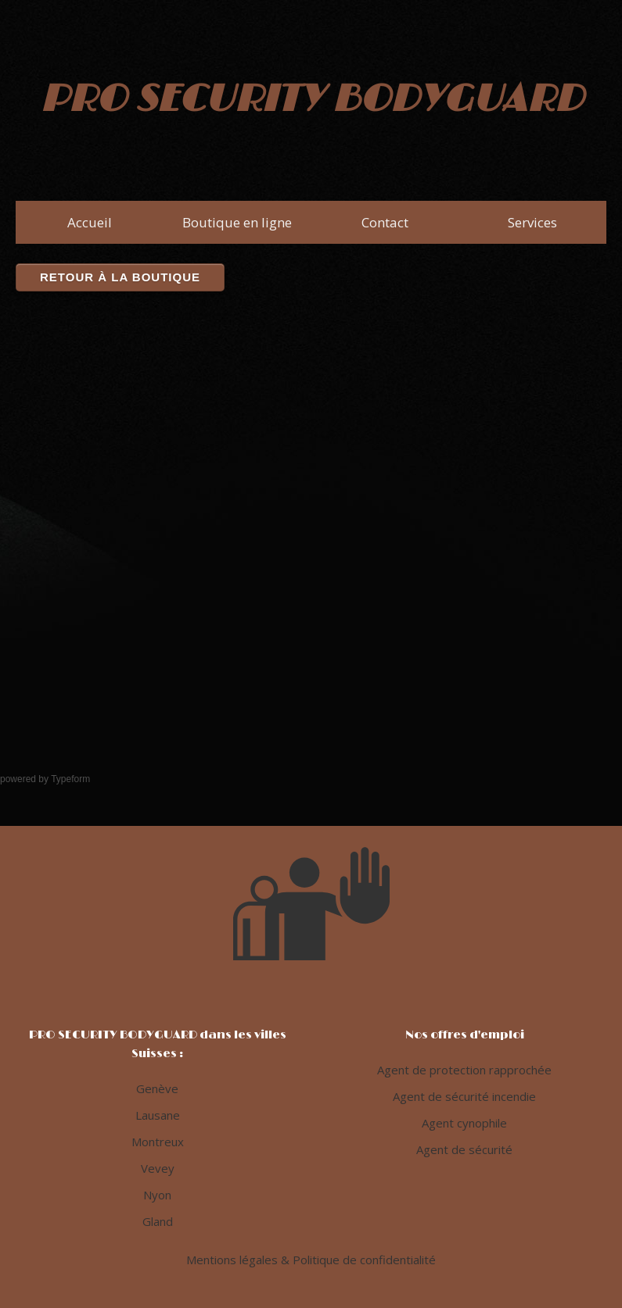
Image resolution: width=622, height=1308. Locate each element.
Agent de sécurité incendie (464, 1096)
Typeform (70, 779)
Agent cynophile (464, 1123)
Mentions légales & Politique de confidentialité (311, 1259)
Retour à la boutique (120, 277)
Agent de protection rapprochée (464, 1069)
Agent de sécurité (464, 1149)
